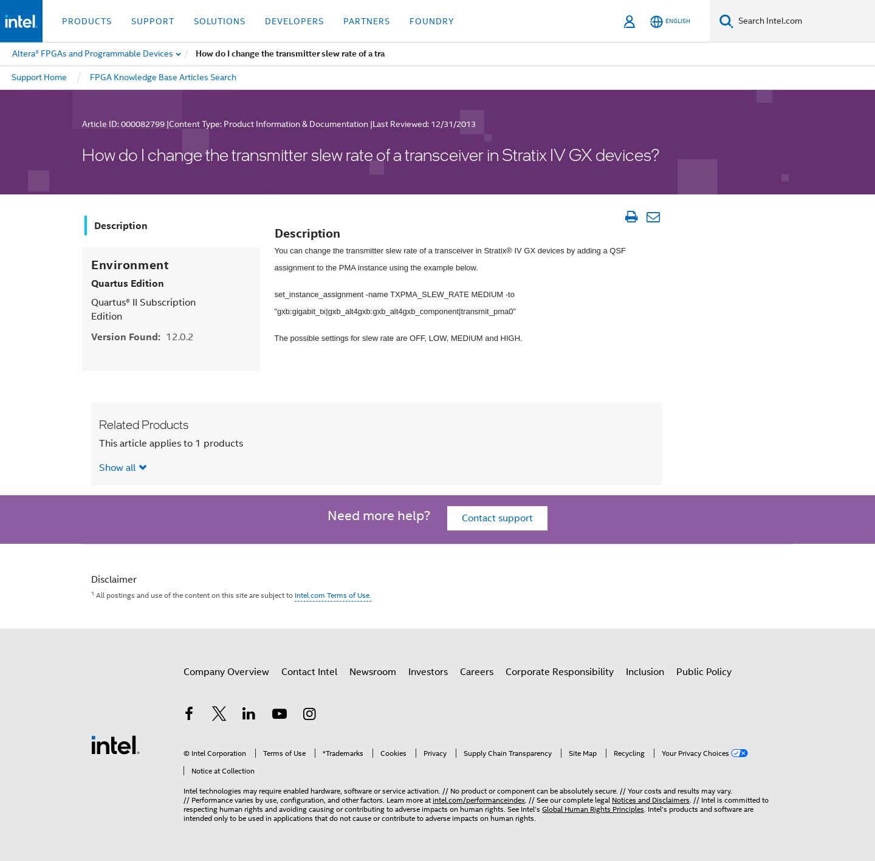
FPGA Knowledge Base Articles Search (163, 77)
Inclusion (645, 672)
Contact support (497, 518)
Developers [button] (294, 21)
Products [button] (87, 21)
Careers (476, 672)
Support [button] (152, 21)
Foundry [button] (432, 21)
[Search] (726, 21)
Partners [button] (366, 21)
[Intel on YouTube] (279, 716)
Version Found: (142, 337)
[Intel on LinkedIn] (249, 716)
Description (121, 225)
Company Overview (226, 672)
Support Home (39, 77)
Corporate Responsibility (560, 672)
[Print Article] (631, 217)
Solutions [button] (219, 21)
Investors (428, 672)
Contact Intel (309, 672)
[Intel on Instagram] (309, 716)
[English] (670, 22)
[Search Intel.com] (804, 21)
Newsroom (372, 672)
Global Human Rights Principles (593, 809)
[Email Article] (652, 217)
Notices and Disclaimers (651, 799)
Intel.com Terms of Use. (333, 595)
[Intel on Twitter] (219, 716)
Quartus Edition (127, 283)
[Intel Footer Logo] (115, 744)
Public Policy (704, 672)
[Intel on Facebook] (189, 716)
